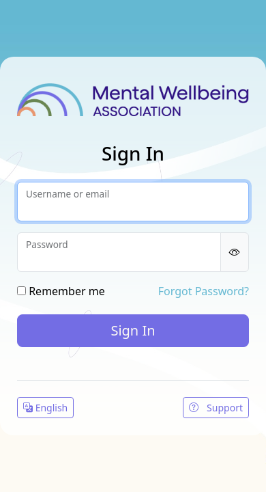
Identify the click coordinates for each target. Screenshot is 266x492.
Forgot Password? (203, 291)
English (45, 407)
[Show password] (234, 252)
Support (216, 407)
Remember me (61, 291)
